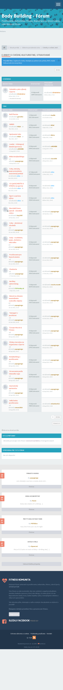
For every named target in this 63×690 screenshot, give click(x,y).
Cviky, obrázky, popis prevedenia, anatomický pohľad (16, 171)
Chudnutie (13, 269)
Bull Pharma (13, 114)
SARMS (11, 124)
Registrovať (14, 614)
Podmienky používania (38, 634)
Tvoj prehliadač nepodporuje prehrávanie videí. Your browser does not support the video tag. (31, 37)
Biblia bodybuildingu (16, 156)
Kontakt (49, 634)
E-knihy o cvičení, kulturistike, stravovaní (26, 55)
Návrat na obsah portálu (10, 430)
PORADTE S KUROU (33, 473)
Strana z (56, 423)
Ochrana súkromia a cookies (19, 634)
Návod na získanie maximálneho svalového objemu (16, 298)
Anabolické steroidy (15, 98)
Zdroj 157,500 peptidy (32, 496)
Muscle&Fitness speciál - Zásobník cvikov (15, 210)
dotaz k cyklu (33, 542)
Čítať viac (31, 486)
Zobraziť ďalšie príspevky (31, 564)
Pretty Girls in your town (32, 519)
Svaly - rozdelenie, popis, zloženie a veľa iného (16, 240)
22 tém (58, 70)
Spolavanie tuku (15, 134)
